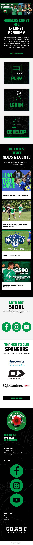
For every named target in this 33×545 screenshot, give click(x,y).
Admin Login (16, 543)
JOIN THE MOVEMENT (16, 53)
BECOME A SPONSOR (16, 398)
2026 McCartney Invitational (11, 255)
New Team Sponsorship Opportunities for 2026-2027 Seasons (15, 225)
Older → (16, 292)
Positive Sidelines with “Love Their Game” (15, 195)
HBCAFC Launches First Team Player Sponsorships (14, 285)
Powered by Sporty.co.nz (16, 542)
